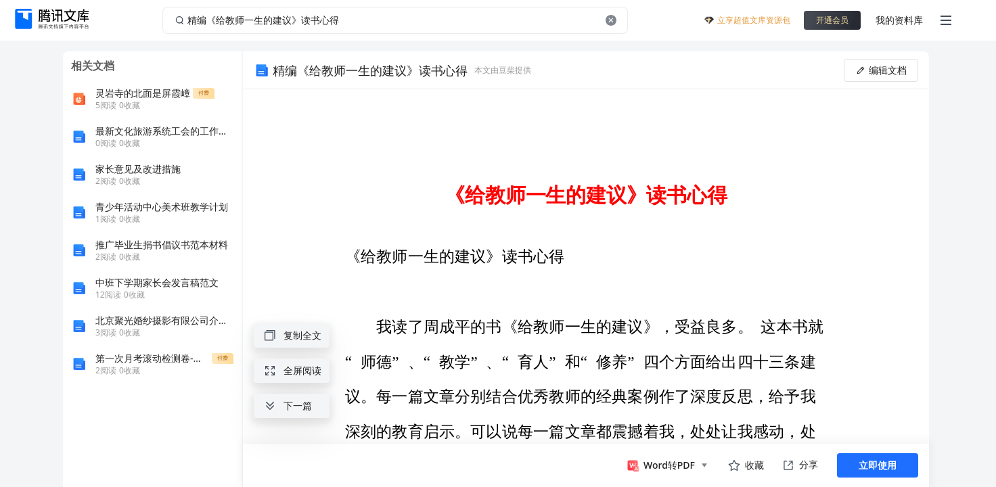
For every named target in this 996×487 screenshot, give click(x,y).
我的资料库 (899, 20)
